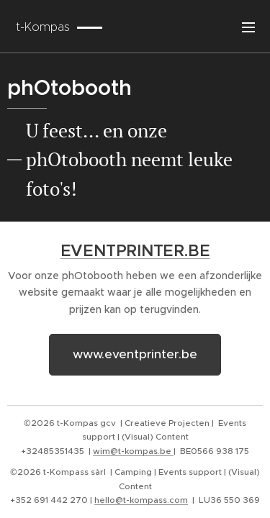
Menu (248, 27)
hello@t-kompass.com (141, 500)
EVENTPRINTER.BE (135, 250)
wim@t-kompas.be (133, 451)
